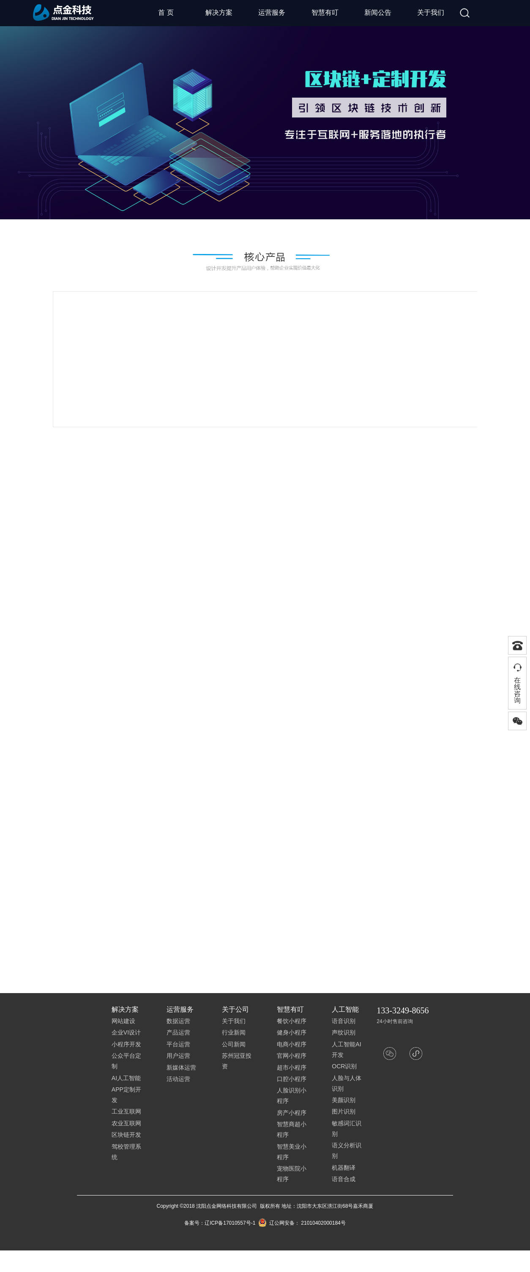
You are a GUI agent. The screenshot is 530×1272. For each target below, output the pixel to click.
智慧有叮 (325, 12)
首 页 (165, 12)
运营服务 (271, 12)
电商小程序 (291, 1044)
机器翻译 (343, 1167)
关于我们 (430, 12)
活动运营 (178, 1078)
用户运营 (178, 1055)
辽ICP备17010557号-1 (230, 1223)
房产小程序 (291, 1112)
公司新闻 (234, 1044)
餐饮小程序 (291, 1021)
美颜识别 (343, 1100)
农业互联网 (126, 1123)
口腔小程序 (291, 1078)
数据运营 (178, 1021)
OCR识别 (344, 1066)
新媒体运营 (181, 1067)
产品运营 (178, 1032)
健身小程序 (291, 1032)
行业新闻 (234, 1032)
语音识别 (343, 1021)
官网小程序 (291, 1055)
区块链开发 (126, 1134)
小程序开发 (126, 1044)
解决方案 (218, 12)
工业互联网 (126, 1111)
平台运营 (178, 1044)
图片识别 (343, 1111)
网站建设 (123, 1021)
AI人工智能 (126, 1078)
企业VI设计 (126, 1032)
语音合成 (343, 1179)
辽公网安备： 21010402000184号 (302, 1223)
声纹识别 (343, 1032)
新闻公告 (377, 12)
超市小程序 (291, 1067)
